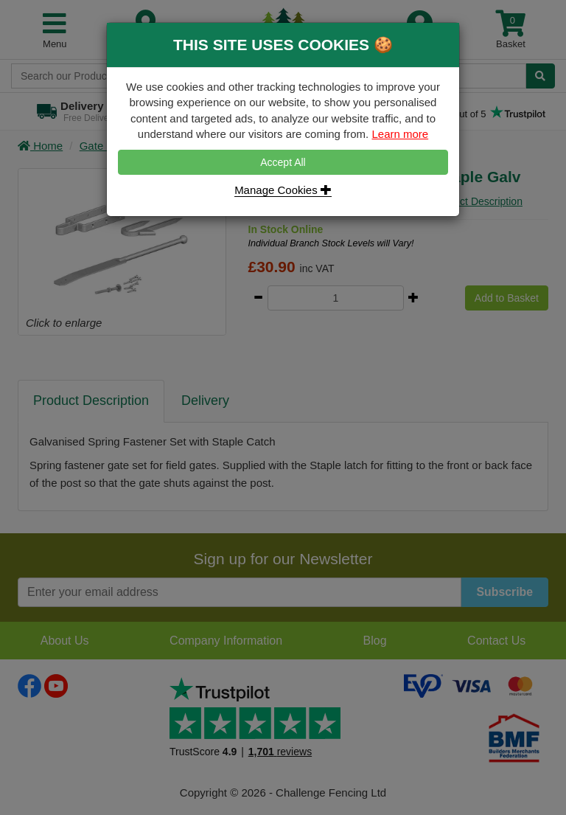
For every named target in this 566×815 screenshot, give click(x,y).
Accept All (282, 162)
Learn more (399, 134)
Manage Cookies (283, 190)
